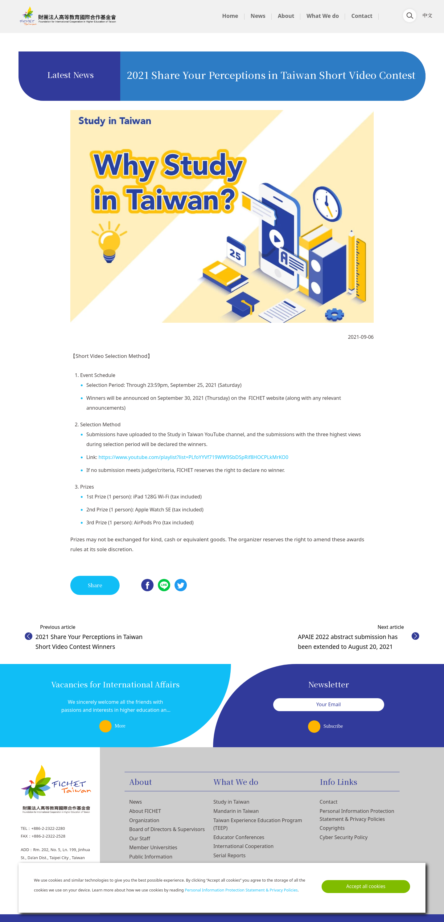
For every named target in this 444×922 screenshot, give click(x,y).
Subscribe (333, 726)
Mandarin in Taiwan (236, 811)
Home (230, 15)
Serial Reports (229, 855)
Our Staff (139, 838)
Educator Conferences (238, 837)
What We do (322, 15)
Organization (144, 820)
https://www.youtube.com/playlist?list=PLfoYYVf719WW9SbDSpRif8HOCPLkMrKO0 (193, 457)
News (258, 15)
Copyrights (332, 828)
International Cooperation (243, 846)
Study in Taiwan (231, 801)
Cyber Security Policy (344, 837)
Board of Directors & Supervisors (167, 829)
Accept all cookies (365, 886)
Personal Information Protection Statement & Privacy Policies (241, 890)
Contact (361, 15)
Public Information (150, 856)
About (286, 15)
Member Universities (153, 847)
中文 (427, 15)
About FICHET (145, 811)
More (120, 725)
